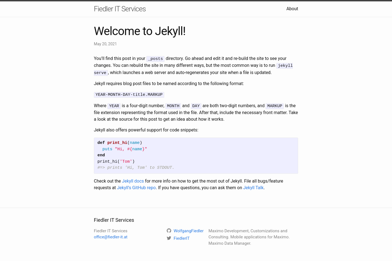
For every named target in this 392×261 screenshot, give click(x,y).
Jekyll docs (133, 178)
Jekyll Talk (253, 185)
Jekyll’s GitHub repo (136, 185)
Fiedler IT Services (120, 9)
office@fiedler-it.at (111, 235)
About (292, 8)
